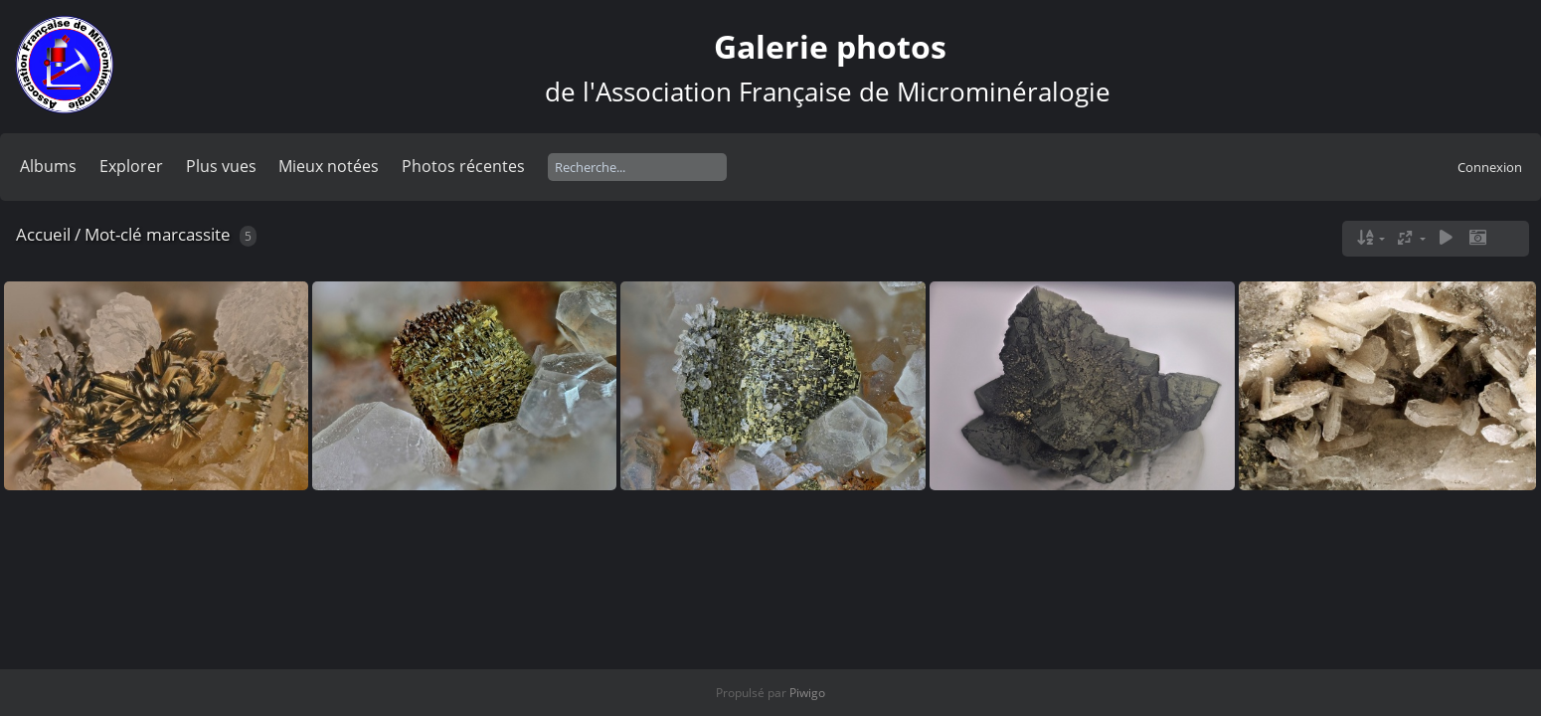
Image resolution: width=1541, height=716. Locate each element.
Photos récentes (463, 166)
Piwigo (807, 692)
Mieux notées (328, 166)
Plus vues (221, 166)
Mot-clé (113, 234)
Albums (48, 166)
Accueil (43, 234)
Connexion (1489, 167)
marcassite (188, 234)
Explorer (131, 166)
